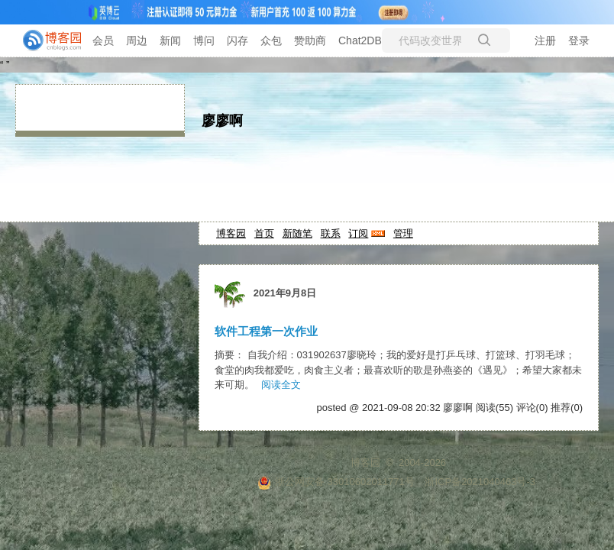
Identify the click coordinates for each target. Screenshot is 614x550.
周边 (136, 40)
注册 (545, 40)
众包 (271, 40)
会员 (103, 40)
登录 (579, 40)
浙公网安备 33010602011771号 (336, 481)
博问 (204, 40)
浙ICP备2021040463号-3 (480, 481)
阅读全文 (281, 384)
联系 (331, 233)
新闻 (170, 40)
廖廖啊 (222, 120)
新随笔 (297, 233)
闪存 (237, 40)
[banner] (45, 40)
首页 (264, 233)
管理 (403, 233)
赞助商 (310, 40)
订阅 (358, 233)
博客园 (231, 233)
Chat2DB (360, 40)
